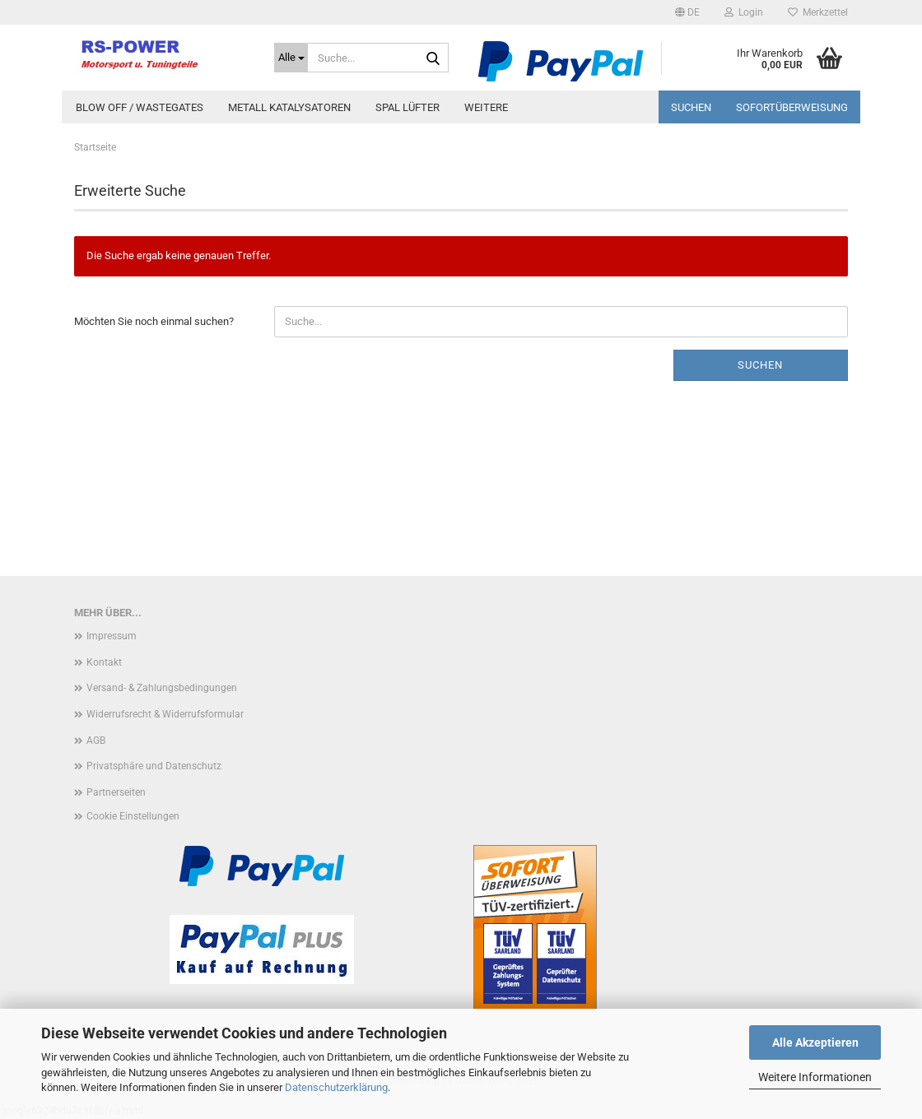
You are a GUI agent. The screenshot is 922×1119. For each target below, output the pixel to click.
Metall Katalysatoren (289, 107)
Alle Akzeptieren (815, 1042)
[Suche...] (291, 57)
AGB (95, 740)
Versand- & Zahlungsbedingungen (161, 688)
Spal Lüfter (407, 107)
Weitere (486, 107)
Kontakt (104, 662)
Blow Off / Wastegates (139, 107)
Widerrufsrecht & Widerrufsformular (165, 714)
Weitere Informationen (815, 1077)
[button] (687, 12)
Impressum (111, 636)
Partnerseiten (116, 792)
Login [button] (743, 12)
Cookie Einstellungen (132, 816)
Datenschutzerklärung (336, 1087)
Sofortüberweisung (792, 107)
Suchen (691, 107)
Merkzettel (818, 12)
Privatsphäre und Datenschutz (153, 766)
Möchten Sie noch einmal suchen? (154, 321)
